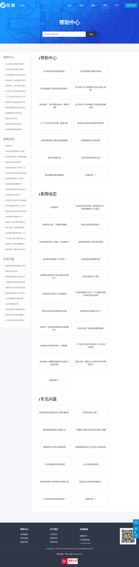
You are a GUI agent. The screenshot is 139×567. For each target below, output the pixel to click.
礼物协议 (8, 146)
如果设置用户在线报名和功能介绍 (17, 309)
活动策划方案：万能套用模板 (16, 157)
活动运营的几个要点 (12, 195)
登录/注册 (131, 5)
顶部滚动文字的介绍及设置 (15, 288)
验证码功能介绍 (11, 118)
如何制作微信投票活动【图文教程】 (18, 266)
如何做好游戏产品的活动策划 (16, 173)
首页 (69, 5)
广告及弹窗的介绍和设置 (14, 298)
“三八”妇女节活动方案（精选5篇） (18, 97)
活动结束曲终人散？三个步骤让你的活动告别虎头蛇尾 (18, 206)
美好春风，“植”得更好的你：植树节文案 (18, 86)
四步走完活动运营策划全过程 (16, 211)
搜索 (91, 34)
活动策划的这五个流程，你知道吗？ (18, 168)
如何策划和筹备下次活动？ (15, 178)
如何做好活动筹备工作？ (14, 217)
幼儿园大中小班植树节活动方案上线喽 (18, 80)
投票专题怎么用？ (11, 271)
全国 (22, 5)
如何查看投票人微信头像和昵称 (16, 108)
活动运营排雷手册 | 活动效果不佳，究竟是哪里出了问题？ (18, 151)
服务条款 (24, 542)
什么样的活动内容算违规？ (15, 64)
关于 (117, 5)
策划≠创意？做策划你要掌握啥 (16, 227)
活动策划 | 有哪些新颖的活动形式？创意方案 (18, 244)
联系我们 (54, 538)
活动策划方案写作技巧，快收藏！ (17, 233)
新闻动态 (8, 139)
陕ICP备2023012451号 (73, 554)
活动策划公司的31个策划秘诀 (16, 200)
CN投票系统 (85, 540)
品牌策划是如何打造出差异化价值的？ (18, 189)
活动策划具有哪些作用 (13, 184)
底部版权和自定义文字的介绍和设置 (18, 293)
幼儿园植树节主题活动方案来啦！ (17, 75)
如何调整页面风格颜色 (13, 129)
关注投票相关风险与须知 (14, 69)
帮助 (105, 5)
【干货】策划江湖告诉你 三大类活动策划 (18, 238)
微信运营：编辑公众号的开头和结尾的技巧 (18, 249)
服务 (93, 5)
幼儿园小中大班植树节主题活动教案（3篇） (18, 91)
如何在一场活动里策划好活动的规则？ (18, 222)
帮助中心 (8, 57)
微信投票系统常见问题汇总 (15, 277)
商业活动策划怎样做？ (13, 162)
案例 (81, 5)
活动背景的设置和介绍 (13, 124)
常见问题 (8, 258)
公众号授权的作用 (11, 304)
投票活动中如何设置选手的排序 (16, 102)
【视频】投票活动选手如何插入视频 (18, 282)
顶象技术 (83, 536)
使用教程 (24, 534)
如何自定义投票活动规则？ (15, 315)
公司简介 (54, 534)
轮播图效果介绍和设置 (13, 113)
